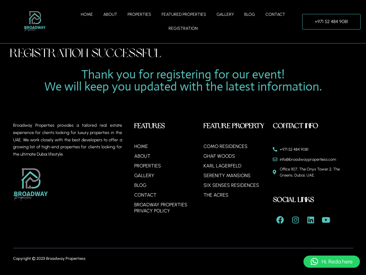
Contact (275, 14)
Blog (249, 14)
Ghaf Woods (219, 156)
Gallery (225, 14)
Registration (183, 28)
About (110, 14)
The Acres (216, 195)
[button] (331, 262)
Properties (139, 14)
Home (87, 14)
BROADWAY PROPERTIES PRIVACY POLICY (160, 208)
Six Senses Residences (231, 185)
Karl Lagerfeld (222, 166)
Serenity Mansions (227, 175)
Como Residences (226, 146)
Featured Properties (184, 14)
